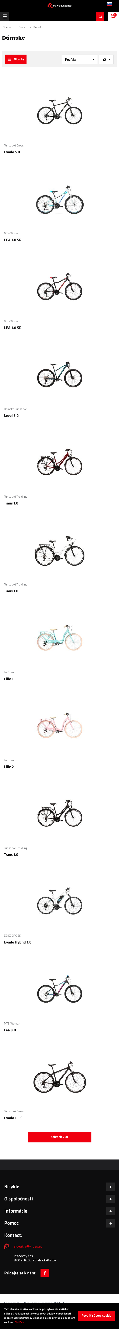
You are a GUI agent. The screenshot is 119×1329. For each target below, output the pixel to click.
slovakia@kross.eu (28, 1246)
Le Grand (9, 672)
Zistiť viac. (20, 1322)
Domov (7, 27)
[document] (59, 1316)
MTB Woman (12, 233)
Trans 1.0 (11, 503)
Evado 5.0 (12, 152)
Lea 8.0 (10, 1030)
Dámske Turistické (15, 409)
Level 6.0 (11, 415)
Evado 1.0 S (13, 1118)
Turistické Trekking (15, 496)
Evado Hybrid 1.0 (17, 942)
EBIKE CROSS (12, 935)
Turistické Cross (14, 145)
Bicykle (23, 27)
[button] (112, 4)
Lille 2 (9, 767)
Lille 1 (8, 679)
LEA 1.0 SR (13, 240)
